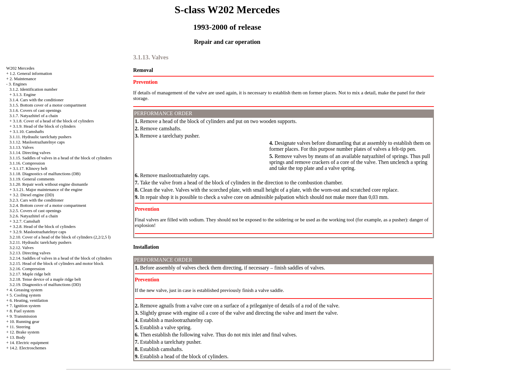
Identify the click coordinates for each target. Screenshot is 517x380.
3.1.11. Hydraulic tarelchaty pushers (41, 136)
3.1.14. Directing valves (30, 152)
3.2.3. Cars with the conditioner (37, 200)
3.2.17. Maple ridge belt (30, 273)
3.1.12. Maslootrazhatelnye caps (37, 142)
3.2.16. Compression (27, 268)
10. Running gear (24, 321)
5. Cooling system (25, 295)
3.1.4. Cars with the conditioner (37, 99)
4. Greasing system (26, 289)
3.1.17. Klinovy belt (30, 168)
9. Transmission (23, 316)
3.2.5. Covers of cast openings (35, 210)
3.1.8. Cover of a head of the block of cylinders (53, 120)
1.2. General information (31, 73)
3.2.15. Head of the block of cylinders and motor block (57, 263)
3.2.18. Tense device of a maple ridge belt (45, 279)
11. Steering (20, 326)
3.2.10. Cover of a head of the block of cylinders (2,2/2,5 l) (60, 237)
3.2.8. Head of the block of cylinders (44, 226)
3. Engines (18, 83)
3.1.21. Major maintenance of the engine (47, 189)
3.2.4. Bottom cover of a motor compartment (48, 205)
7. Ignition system (25, 305)
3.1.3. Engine (24, 94)
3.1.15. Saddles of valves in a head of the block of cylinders (61, 157)
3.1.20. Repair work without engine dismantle (49, 184)
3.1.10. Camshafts (28, 131)
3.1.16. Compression (27, 163)
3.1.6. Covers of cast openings (35, 110)
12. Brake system (24, 332)
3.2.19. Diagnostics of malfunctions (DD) (45, 284)
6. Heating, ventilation (29, 300)
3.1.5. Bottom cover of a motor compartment (48, 105)
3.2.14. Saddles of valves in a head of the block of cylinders (61, 258)
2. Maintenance (23, 78)
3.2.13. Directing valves (30, 252)
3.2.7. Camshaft (26, 221)
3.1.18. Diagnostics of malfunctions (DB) (45, 173)
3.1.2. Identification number (34, 89)
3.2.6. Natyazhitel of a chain (34, 215)
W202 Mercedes (20, 68)
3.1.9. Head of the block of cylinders (44, 126)
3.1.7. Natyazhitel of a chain (34, 115)
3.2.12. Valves (22, 247)
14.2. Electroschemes (28, 347)
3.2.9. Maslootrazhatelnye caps (39, 231)
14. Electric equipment (29, 342)
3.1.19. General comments (32, 178)
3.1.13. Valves (22, 147)
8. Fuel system (22, 310)
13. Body (17, 337)
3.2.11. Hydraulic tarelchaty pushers (41, 242)
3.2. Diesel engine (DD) (33, 194)
